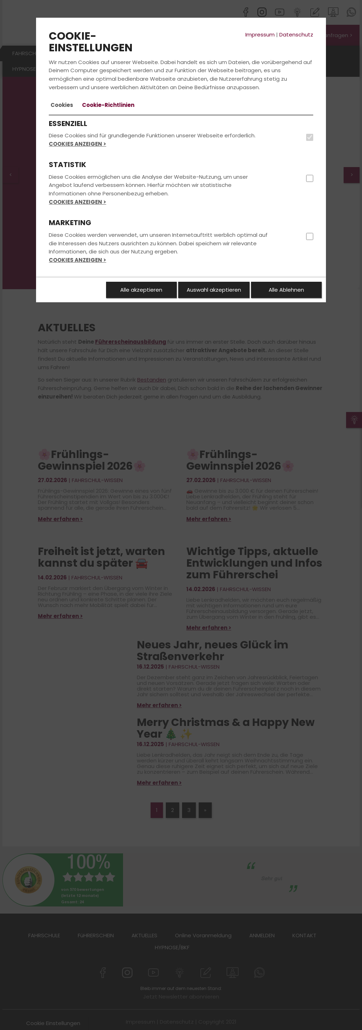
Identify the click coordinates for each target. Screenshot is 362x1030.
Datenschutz (296, 34)
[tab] (62, 105)
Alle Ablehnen (286, 289)
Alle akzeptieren (141, 289)
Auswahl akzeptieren (214, 289)
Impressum (260, 34)
